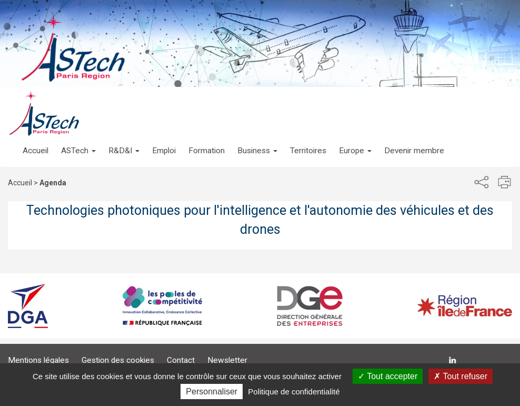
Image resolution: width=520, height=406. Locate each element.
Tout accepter (387, 376)
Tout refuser (460, 376)
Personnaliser (211, 391)
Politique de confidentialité (293, 391)
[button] (78, 140)
